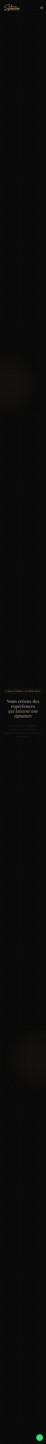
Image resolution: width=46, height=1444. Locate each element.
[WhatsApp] (39, 1437)
